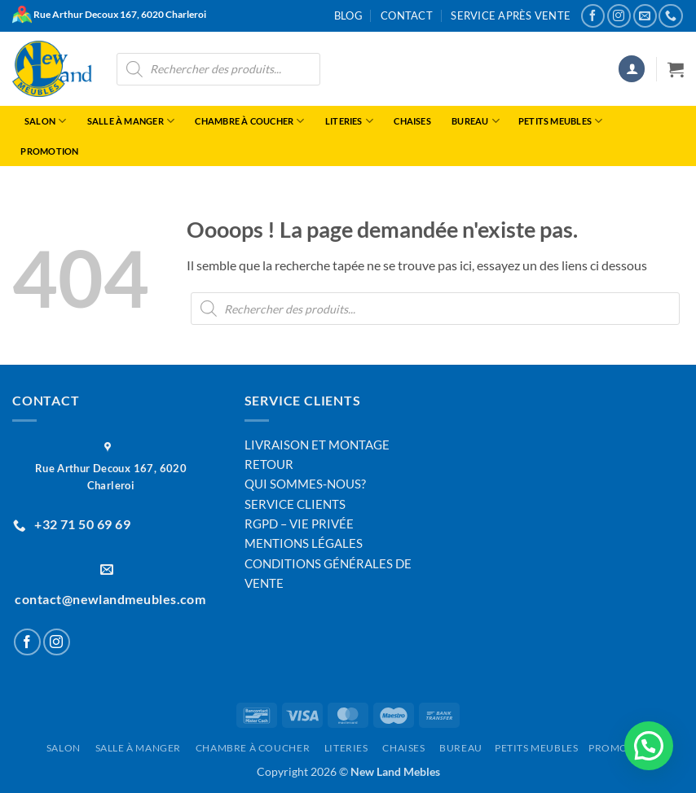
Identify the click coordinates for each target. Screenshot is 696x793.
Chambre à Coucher (248, 121)
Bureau (474, 121)
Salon (43, 121)
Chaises (410, 121)
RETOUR (268, 464)
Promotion (49, 151)
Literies (347, 121)
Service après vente (510, 15)
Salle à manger (128, 121)
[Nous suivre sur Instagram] (619, 16)
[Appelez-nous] (670, 16)
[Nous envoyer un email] (645, 16)
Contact (407, 15)
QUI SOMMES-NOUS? (305, 483)
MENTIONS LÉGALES (303, 543)
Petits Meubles (560, 121)
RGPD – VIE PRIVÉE (299, 523)
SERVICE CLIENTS (295, 504)
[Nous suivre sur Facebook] (593, 16)
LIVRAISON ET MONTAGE (317, 444)
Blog (348, 15)
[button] (632, 68)
